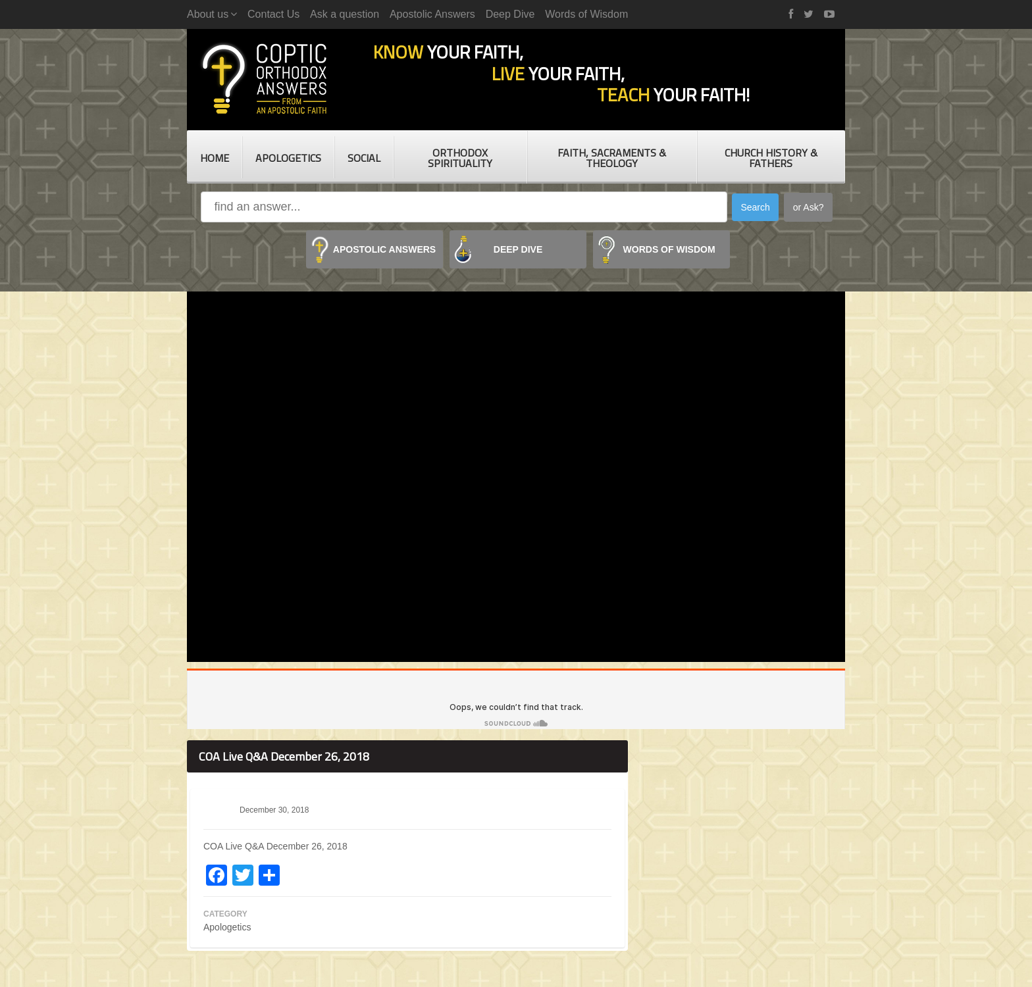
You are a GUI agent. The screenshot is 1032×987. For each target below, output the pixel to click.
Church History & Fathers (771, 158)
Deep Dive (510, 14)
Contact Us (273, 14)
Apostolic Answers (432, 14)
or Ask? (808, 207)
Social (364, 158)
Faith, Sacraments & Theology (611, 158)
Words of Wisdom (586, 14)
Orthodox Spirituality (460, 158)
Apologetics (288, 158)
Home (214, 158)
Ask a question (344, 14)
